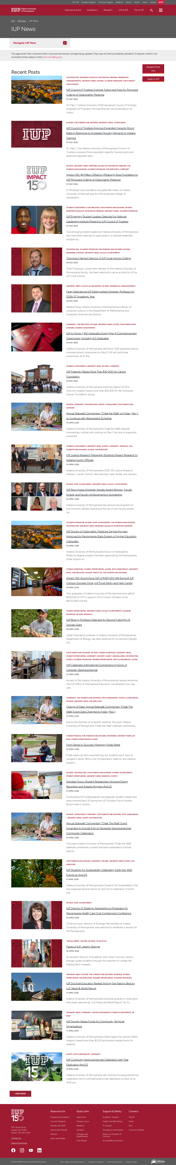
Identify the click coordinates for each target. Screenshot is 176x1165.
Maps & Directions (19, 1143)
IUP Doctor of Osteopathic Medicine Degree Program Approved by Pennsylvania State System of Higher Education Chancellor (101, 536)
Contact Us (16, 1138)
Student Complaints (96, 1162)
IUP (12, 21)
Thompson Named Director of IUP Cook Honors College (98, 258)
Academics (92, 10)
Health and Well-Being (112, 1121)
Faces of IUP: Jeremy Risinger (83, 946)
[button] (161, 10)
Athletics (80, 1126)
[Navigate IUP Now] (40, 43)
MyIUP (131, 1117)
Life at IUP (123, 10)
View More (20, 1094)
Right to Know (131, 1162)
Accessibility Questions (113, 1140)
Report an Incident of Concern (112, 1135)
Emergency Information (113, 1130)
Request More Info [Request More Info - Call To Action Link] (153, 69)
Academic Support (111, 1117)
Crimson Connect (136, 1130)
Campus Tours (83, 1121)
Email (131, 1121)
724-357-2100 (24, 1133)
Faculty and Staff (57, 1126)
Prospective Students (59, 1117)
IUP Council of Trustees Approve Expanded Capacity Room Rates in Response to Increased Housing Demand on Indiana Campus (100, 133)
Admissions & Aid (73, 10)
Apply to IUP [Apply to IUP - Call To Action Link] (153, 79)
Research (108, 10)
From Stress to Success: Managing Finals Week (93, 744)
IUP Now (22, 21)
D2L (130, 1126)
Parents (53, 1134)
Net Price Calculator (115, 1162)
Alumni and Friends (58, 1130)
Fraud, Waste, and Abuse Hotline (72, 1162)
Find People (82, 1140)
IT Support (107, 1126)
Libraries (80, 1130)
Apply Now (81, 1117)
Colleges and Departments (82, 1135)
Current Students (58, 1121)
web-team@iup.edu (52, 57)
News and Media (57, 1138)
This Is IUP (139, 10)
